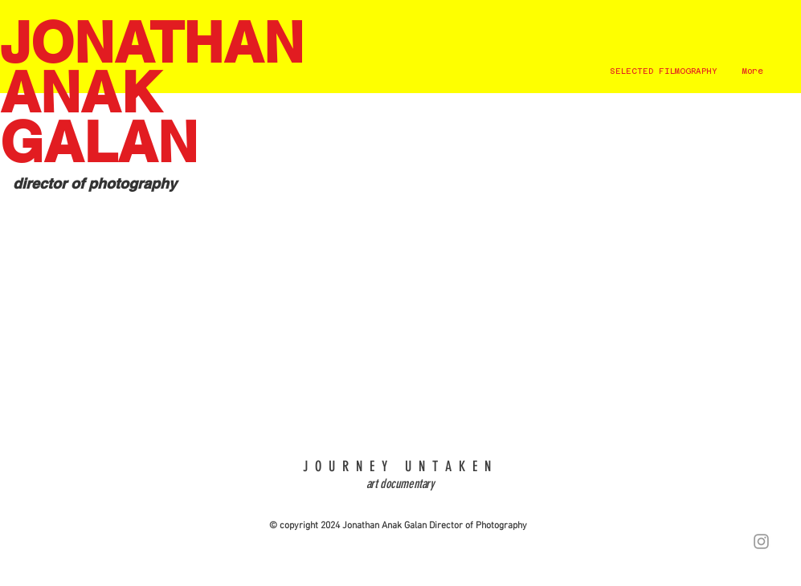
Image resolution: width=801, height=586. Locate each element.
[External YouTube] (400, 281)
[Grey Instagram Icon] (761, 541)
